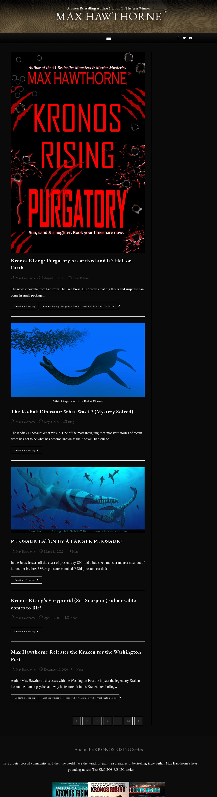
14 (128, 720)
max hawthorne (109, 16)
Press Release (81, 278)
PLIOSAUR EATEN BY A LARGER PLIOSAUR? (66, 541)
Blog (71, 421)
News (73, 618)
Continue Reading (24, 305)
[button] (108, 38)
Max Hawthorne (25, 278)
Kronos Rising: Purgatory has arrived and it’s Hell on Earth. (79, 306)
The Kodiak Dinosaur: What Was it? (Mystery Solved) (72, 411)
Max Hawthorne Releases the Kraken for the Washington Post (79, 697)
